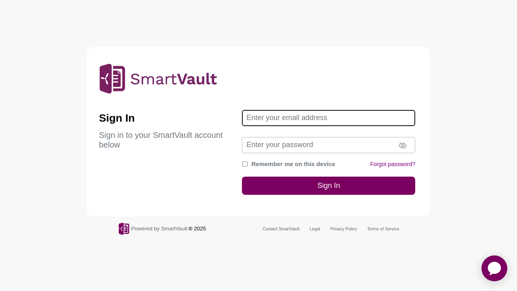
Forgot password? (392, 164)
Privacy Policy (343, 228)
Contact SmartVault (281, 228)
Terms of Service (383, 228)
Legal (315, 228)
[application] (494, 268)
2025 (200, 229)
